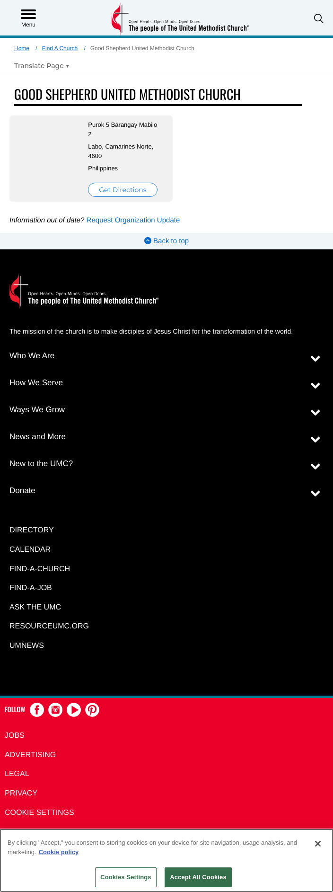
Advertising (30, 755)
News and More (37, 436)
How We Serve (36, 382)
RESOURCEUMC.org (49, 626)
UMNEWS (26, 646)
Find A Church (60, 48)
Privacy (21, 793)
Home (21, 48)
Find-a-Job (30, 588)
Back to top (166, 241)
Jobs (15, 736)
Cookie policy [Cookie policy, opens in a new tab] (59, 852)
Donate (22, 490)
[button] (319, 18)
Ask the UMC (35, 607)
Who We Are (31, 355)
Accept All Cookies (198, 877)
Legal (17, 774)
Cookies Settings (125, 877)
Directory (31, 530)
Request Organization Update (133, 220)
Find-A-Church (39, 569)
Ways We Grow (37, 409)
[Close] (317, 843)
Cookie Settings (39, 813)
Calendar (30, 550)
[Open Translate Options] (42, 66)
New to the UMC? (41, 463)
